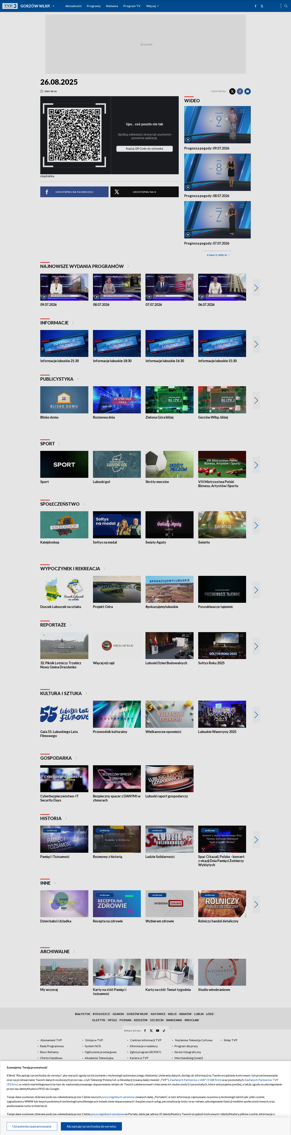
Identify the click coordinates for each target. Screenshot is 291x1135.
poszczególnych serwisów (118, 1097)
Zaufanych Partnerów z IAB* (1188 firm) (195, 1080)
